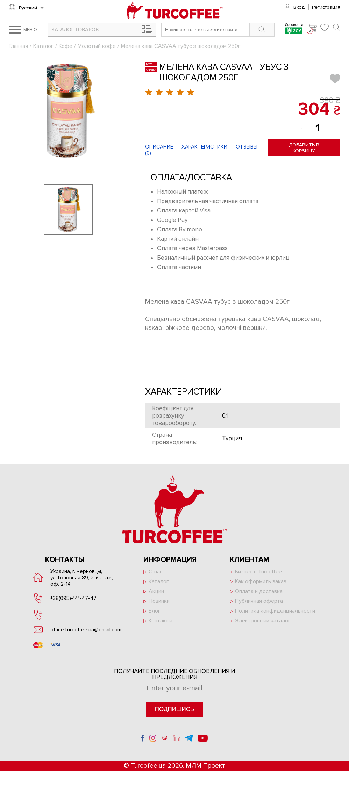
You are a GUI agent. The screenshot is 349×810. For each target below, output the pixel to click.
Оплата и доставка (259, 591)
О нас (156, 571)
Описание (159, 147)
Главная (18, 46)
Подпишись (174, 709)
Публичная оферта (259, 601)
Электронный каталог (263, 620)
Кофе (65, 46)
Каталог (43, 46)
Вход (299, 7)
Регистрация (326, 7)
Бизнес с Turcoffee (258, 571)
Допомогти (294, 29)
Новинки (159, 601)
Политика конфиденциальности (275, 610)
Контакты (160, 620)
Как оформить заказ (260, 581)
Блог (155, 610)
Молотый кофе (97, 46)
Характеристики (204, 147)
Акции (156, 591)
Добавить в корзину (304, 148)
